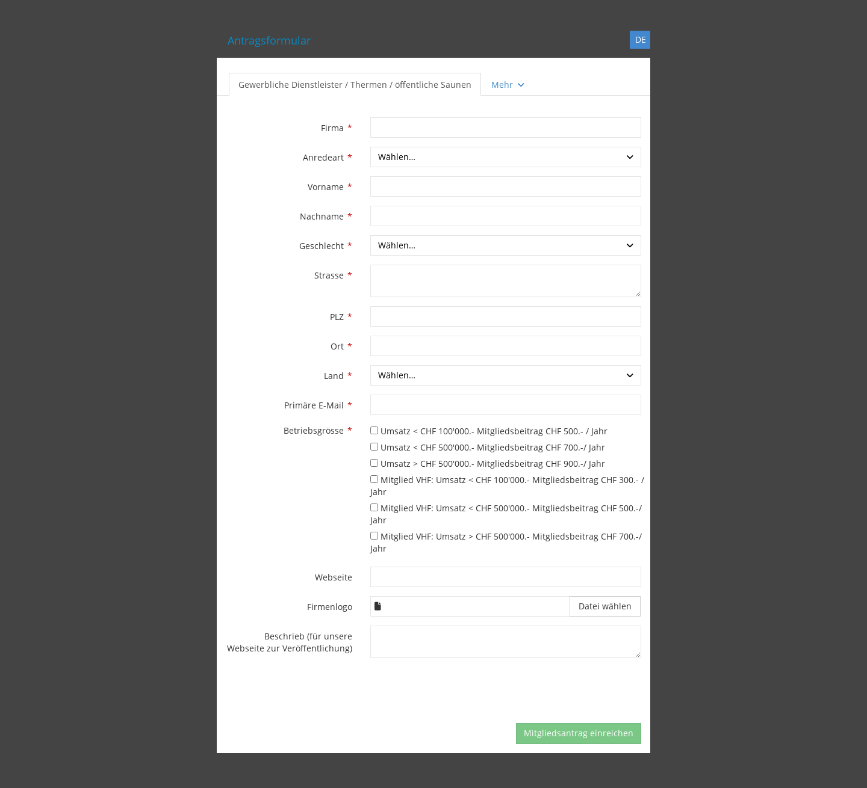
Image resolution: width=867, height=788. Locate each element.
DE (640, 39)
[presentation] (461, 690)
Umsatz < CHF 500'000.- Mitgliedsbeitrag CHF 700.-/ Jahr (487, 447)
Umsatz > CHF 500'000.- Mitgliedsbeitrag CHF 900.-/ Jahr (487, 463)
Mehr (508, 84)
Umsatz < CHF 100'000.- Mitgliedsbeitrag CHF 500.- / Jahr (489, 431)
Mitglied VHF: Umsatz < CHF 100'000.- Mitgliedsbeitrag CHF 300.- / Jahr (507, 485)
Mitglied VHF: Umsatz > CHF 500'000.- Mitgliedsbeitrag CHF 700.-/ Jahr (506, 542)
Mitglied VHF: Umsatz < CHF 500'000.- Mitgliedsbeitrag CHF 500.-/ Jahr (506, 514)
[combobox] (505, 157)
